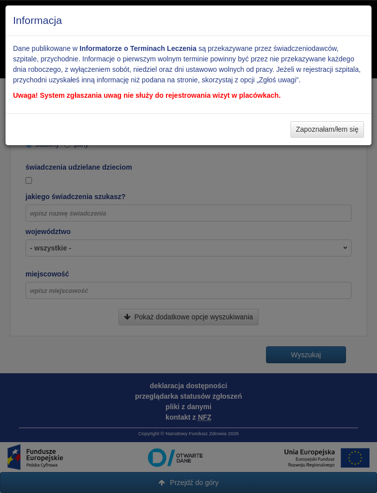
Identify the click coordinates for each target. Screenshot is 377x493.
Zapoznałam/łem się (327, 129)
